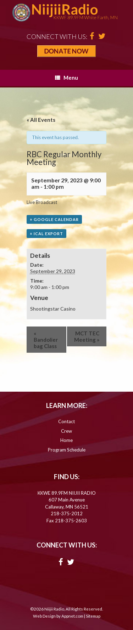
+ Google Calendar (54, 219)
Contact (66, 421)
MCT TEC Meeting (86, 336)
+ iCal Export (46, 233)
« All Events (41, 120)
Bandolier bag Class (46, 339)
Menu (66, 77)
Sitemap (93, 616)
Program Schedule (66, 450)
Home (66, 440)
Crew (66, 431)
